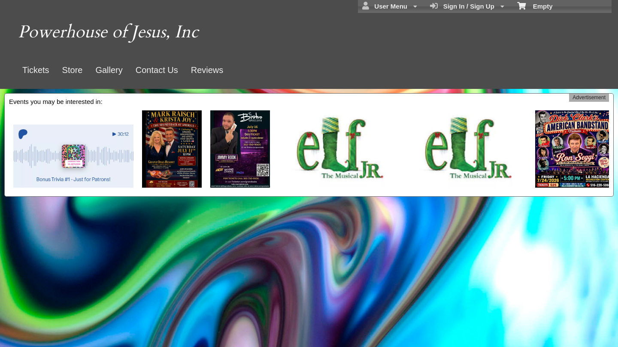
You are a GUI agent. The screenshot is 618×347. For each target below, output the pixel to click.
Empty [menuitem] (535, 5)
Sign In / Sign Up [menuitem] (467, 6)
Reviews (207, 70)
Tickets (35, 70)
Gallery (108, 70)
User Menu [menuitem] (389, 6)
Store (72, 70)
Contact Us (157, 70)
